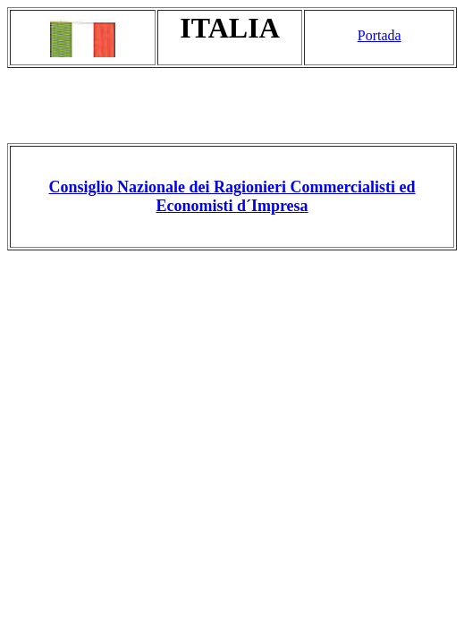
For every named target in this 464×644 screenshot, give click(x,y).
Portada (379, 35)
